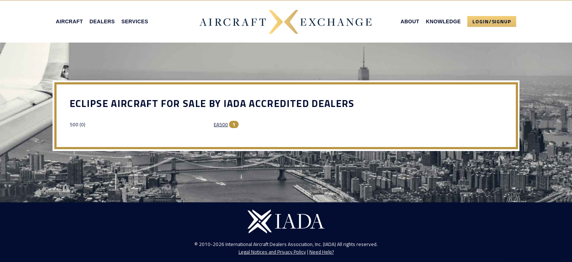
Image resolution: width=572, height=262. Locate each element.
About (410, 21)
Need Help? (321, 251)
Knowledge (443, 21)
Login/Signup (491, 21)
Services (134, 21)
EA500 (221, 124)
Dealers (102, 21)
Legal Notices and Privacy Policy (272, 251)
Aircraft (69, 21)
